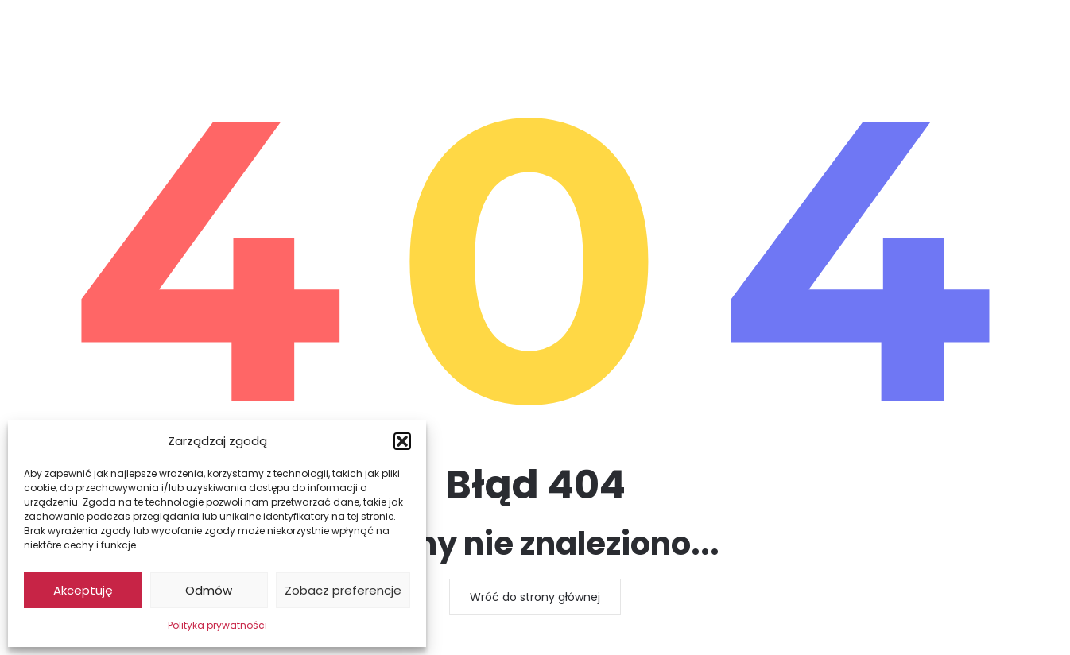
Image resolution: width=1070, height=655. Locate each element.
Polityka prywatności (217, 625)
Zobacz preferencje (343, 590)
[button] (402, 441)
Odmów (208, 590)
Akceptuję (83, 590)
